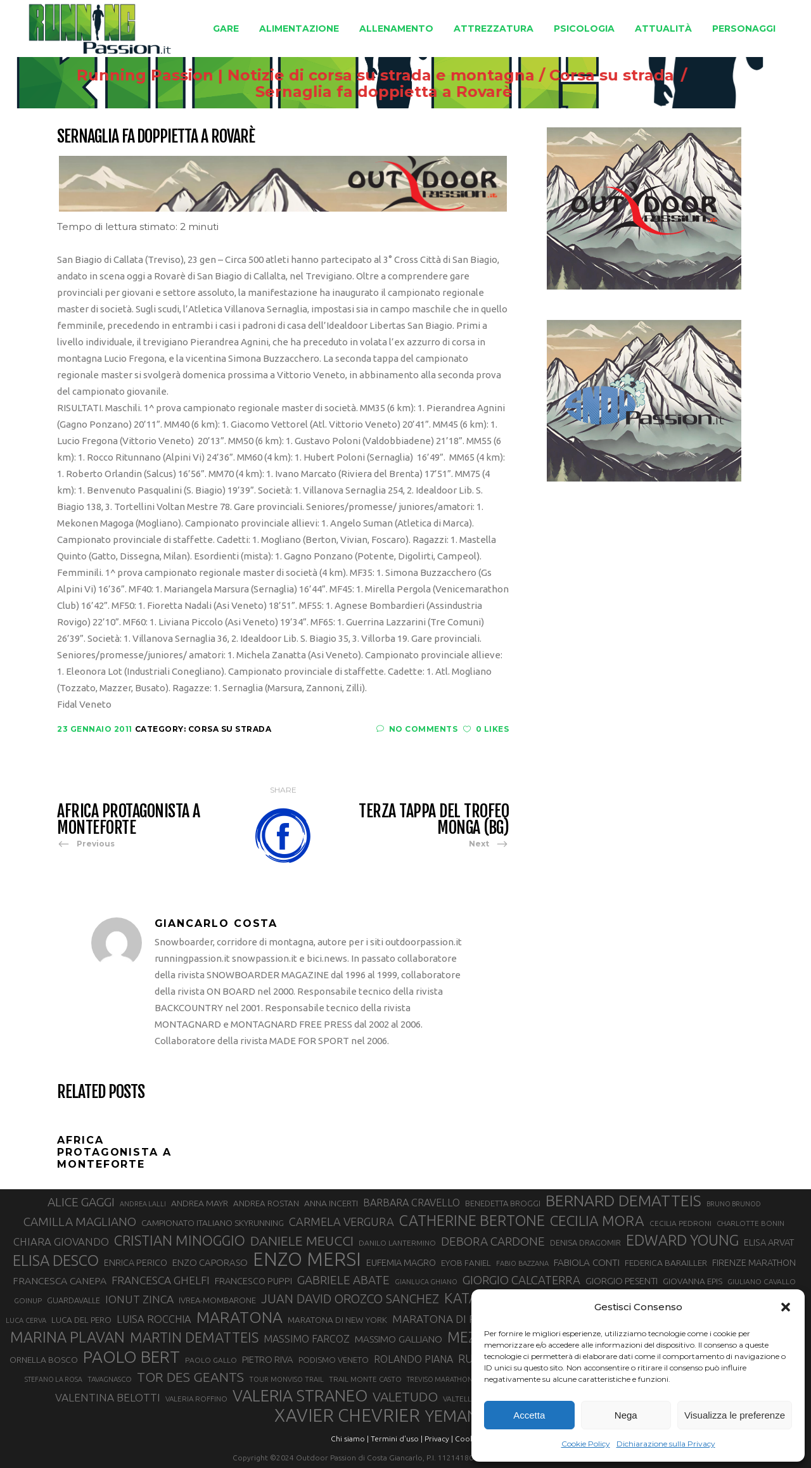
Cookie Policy (585, 1443)
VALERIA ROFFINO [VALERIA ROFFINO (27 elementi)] (196, 1399)
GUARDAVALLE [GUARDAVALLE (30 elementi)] (73, 1300)
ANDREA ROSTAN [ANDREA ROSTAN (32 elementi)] (266, 1203)
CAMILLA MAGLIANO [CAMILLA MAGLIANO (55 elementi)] (79, 1222)
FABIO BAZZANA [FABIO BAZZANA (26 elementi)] (522, 1263)
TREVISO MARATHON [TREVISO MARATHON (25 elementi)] (440, 1379)
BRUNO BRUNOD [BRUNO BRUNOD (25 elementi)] (733, 1204)
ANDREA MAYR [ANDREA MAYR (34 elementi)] (199, 1203)
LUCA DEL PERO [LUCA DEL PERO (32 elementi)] (81, 1320)
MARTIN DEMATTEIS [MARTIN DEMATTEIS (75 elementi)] (194, 1337)
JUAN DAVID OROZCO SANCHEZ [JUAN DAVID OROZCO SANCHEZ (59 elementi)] (350, 1299)
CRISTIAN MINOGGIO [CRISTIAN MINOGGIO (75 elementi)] (179, 1240)
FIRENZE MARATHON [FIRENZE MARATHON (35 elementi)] (754, 1263)
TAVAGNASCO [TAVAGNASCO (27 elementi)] (109, 1379)
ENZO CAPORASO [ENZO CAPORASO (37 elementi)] (210, 1262)
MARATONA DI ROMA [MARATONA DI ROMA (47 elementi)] (446, 1319)
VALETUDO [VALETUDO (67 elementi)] (405, 1396)
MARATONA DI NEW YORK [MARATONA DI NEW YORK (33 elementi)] (337, 1320)
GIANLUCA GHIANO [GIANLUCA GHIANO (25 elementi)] (426, 1282)
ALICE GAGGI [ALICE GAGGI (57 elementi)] (81, 1202)
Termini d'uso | (397, 1438)
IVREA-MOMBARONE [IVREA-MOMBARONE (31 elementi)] (217, 1300)
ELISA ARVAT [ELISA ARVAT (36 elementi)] (769, 1242)
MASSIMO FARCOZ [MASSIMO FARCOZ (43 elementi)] (307, 1338)
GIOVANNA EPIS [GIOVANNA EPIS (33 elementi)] (692, 1281)
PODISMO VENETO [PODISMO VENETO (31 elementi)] (333, 1359)
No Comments (416, 729)
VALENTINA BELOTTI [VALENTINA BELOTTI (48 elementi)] (107, 1397)
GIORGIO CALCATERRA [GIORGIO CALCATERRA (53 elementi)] (521, 1280)
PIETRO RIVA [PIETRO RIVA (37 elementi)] (267, 1359)
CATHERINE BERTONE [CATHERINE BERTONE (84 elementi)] (472, 1220)
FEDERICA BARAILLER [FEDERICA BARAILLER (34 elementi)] (666, 1263)
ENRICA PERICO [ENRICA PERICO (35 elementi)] (135, 1263)
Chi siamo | (350, 1438)
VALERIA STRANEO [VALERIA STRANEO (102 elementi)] (300, 1396)
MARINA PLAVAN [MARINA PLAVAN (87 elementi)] (67, 1337)
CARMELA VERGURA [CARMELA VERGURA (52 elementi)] (341, 1221)
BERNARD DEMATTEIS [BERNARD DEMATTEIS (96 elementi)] (623, 1200)
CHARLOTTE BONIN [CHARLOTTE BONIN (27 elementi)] (750, 1223)
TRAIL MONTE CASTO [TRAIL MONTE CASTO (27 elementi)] (365, 1379)
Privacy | (439, 1438)
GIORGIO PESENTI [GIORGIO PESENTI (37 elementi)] (621, 1280)
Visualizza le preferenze (734, 1415)
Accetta (529, 1415)
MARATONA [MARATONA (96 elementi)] (239, 1317)
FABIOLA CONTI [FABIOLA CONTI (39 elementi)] (587, 1262)
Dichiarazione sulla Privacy (665, 1443)
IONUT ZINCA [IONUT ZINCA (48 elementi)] (139, 1299)
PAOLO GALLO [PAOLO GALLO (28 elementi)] (211, 1360)
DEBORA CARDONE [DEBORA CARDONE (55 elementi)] (493, 1241)
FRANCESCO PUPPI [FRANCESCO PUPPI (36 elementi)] (253, 1280)
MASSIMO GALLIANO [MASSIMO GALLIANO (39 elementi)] (398, 1339)
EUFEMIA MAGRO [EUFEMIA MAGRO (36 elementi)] (401, 1262)
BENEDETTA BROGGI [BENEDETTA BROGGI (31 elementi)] (502, 1203)
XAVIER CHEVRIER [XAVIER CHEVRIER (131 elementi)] (347, 1415)
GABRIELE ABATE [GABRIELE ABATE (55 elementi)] (343, 1280)
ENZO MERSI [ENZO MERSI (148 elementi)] (307, 1259)
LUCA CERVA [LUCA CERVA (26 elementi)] (26, 1320)
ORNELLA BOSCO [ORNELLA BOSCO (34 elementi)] (44, 1360)
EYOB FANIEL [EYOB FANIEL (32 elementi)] (466, 1263)
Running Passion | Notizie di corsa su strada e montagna (357, 75)
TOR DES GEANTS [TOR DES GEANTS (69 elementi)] (190, 1376)
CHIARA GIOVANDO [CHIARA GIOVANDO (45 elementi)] (61, 1241)
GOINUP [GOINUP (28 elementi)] (28, 1300)
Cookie (467, 1438)
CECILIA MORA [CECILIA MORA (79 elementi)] (597, 1221)
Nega (626, 1415)
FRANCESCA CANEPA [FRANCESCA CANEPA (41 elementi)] (59, 1280)
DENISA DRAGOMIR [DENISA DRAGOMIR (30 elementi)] (585, 1242)
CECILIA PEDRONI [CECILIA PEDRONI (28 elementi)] (680, 1223)
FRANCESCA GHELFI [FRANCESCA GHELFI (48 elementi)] (161, 1280)
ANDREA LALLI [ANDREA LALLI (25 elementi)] (143, 1204)
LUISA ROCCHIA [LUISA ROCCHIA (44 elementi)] (154, 1319)
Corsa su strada (663, 75)
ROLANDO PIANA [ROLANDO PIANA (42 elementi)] (413, 1359)
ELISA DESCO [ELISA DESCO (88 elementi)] (56, 1261)
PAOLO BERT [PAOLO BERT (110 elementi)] (131, 1356)
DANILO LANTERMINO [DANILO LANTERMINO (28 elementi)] (397, 1243)
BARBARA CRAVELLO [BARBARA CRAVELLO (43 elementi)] (411, 1202)
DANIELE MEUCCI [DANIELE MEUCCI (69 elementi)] (302, 1240)
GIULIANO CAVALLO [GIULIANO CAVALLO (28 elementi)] (761, 1281)
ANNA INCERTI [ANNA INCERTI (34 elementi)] (331, 1203)
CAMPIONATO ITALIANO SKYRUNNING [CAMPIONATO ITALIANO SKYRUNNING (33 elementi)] (212, 1223)
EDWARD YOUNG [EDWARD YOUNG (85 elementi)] (682, 1240)
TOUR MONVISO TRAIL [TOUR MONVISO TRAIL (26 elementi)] (286, 1379)
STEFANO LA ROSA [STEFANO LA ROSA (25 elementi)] (53, 1379)
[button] (785, 1307)
